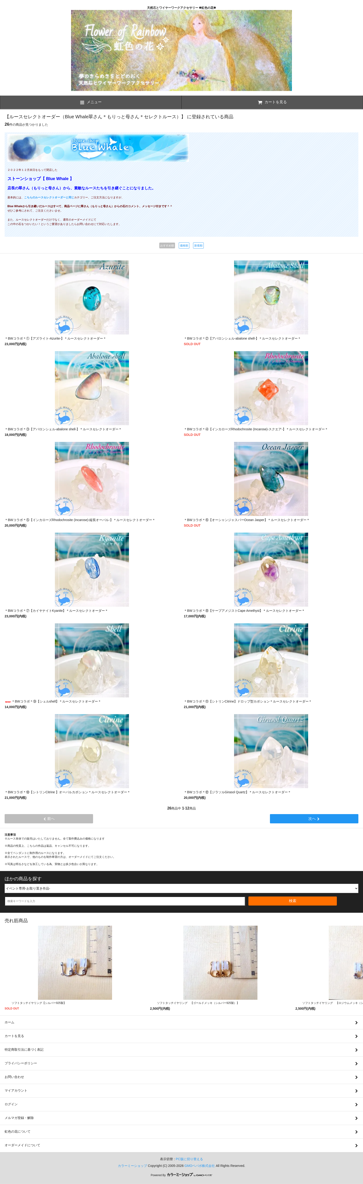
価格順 (184, 245)
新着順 (198, 245)
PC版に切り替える (189, 1159)
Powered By (181, 1175)
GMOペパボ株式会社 (200, 1166)
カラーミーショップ (132, 1166)
